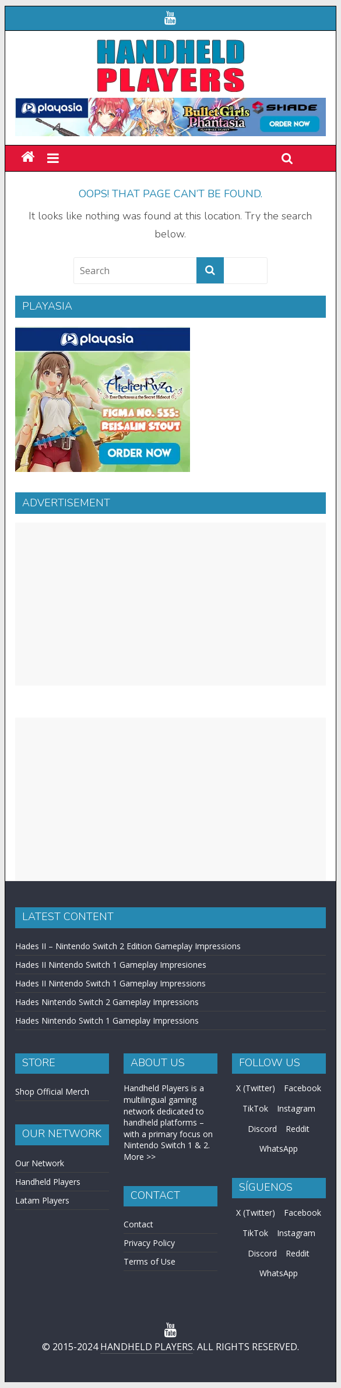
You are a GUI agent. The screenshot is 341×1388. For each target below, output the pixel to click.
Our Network (39, 1163)
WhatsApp (278, 1148)
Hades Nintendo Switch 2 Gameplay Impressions (107, 1001)
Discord (262, 1128)
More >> (140, 1156)
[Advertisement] (170, 604)
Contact (138, 1224)
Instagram (296, 1108)
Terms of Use (149, 1261)
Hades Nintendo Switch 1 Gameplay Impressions (107, 1020)
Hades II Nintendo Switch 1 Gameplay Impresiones (110, 964)
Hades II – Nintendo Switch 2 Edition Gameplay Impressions (128, 946)
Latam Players (42, 1200)
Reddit (298, 1128)
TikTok (255, 1108)
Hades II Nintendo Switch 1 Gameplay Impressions (110, 983)
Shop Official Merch (52, 1091)
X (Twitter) (255, 1088)
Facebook (302, 1088)
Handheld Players (47, 1181)
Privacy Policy (149, 1242)
